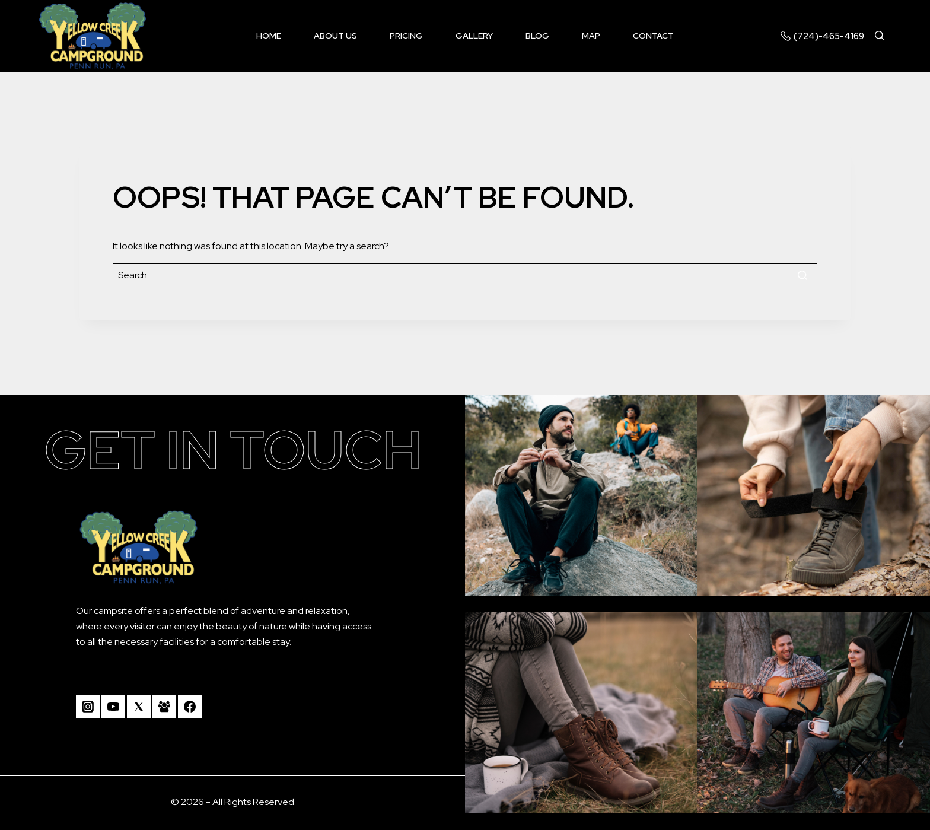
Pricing (406, 35)
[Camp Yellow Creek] (92, 36)
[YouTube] (113, 706)
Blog (537, 35)
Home (268, 35)
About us (335, 35)
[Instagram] (88, 706)
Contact (653, 35)
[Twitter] (139, 706)
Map (591, 35)
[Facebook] (190, 706)
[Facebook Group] (164, 706)
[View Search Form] (884, 35)
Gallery (474, 35)
